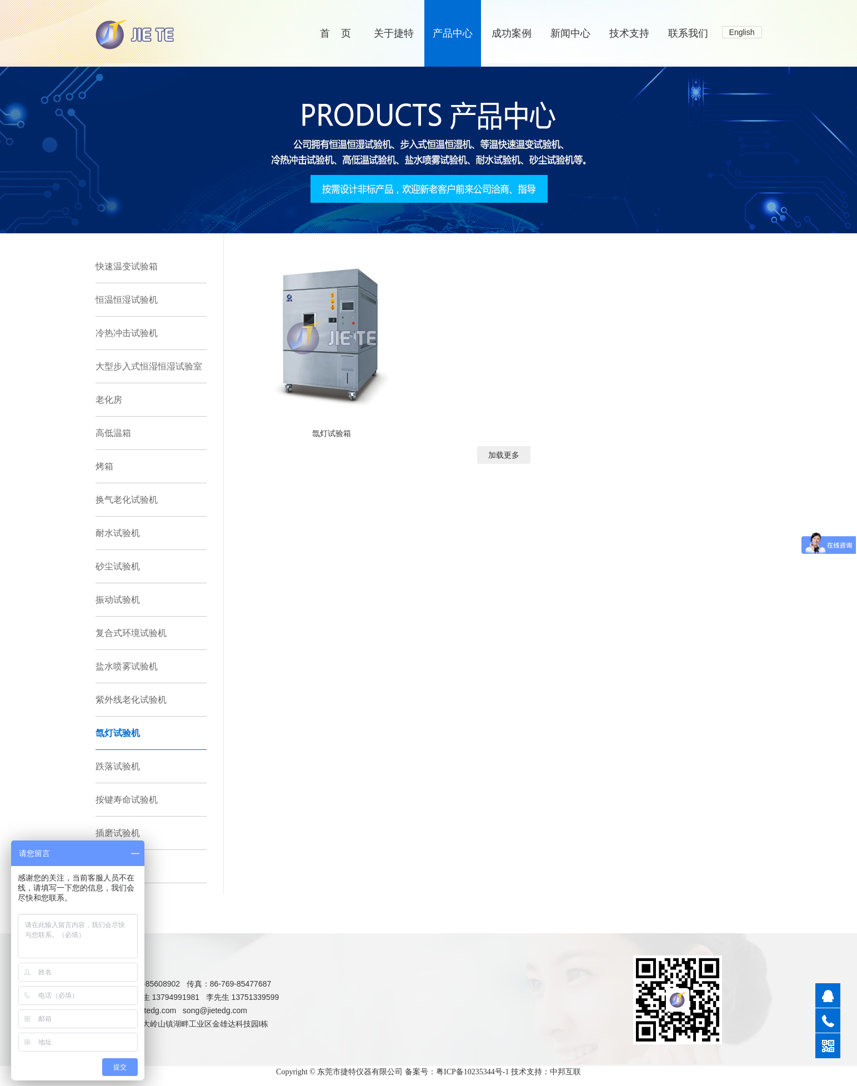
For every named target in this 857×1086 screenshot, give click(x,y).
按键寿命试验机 (127, 799)
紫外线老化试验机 (131, 699)
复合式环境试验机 (131, 633)
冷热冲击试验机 (127, 333)
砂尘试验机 (118, 566)
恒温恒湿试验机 (127, 299)
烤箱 (104, 466)
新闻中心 (570, 33)
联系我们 (688, 33)
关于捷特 (394, 33)
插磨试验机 (118, 833)
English (742, 32)
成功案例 (512, 33)
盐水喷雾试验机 (127, 666)
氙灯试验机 (118, 733)
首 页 (335, 33)
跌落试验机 (118, 766)
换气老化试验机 (127, 499)
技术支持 (629, 33)
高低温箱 (113, 433)
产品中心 (453, 33)
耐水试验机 (118, 533)
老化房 (109, 399)
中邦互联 (565, 1072)
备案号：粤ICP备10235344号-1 (457, 1072)
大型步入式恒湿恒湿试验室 (149, 366)
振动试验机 (118, 599)
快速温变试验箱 (127, 266)
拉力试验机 (118, 866)
